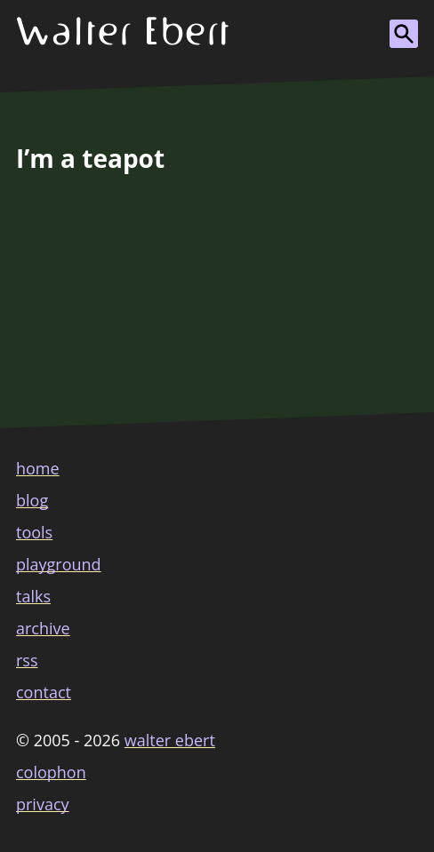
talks (33, 596)
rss (27, 660)
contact (43, 692)
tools (34, 532)
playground (58, 564)
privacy (42, 804)
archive (43, 628)
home (38, 468)
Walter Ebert (170, 740)
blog (32, 500)
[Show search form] (404, 34)
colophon (51, 772)
